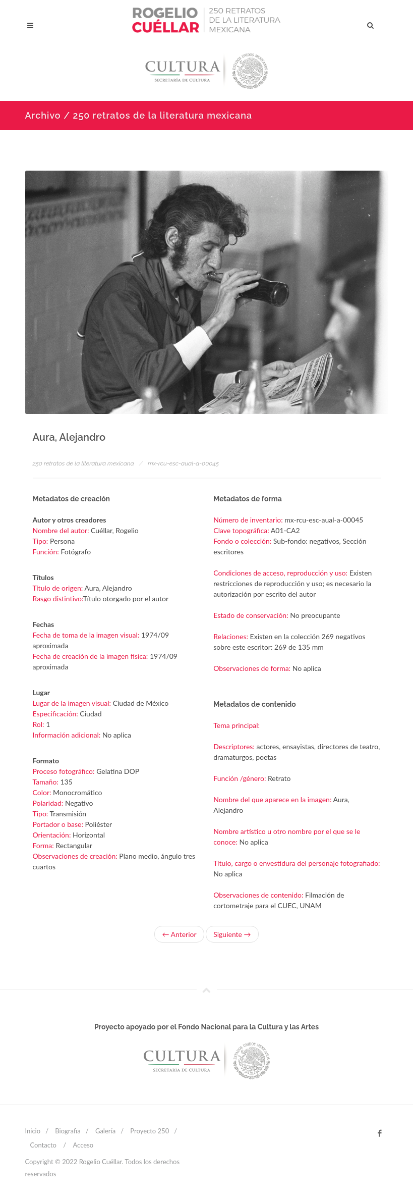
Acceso (83, 1145)
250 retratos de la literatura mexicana (83, 463)
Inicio (33, 1131)
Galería (105, 1131)
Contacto (43, 1145)
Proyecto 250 (149, 1131)
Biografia (67, 1131)
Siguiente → (232, 934)
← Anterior (179, 934)
